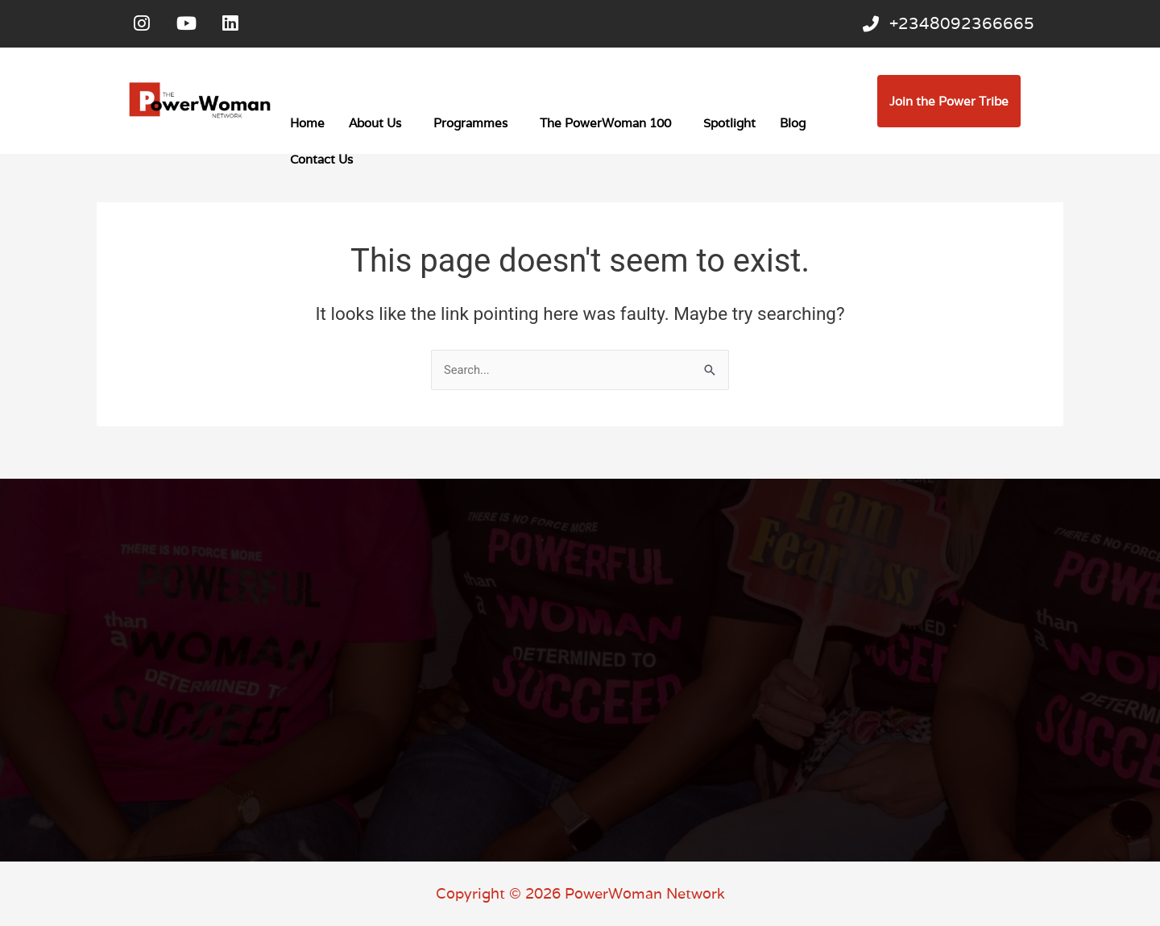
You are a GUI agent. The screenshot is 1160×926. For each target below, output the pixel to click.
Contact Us (321, 162)
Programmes (470, 126)
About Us (375, 126)
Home (307, 126)
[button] (379, 126)
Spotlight (729, 126)
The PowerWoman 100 (605, 126)
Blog (793, 126)
